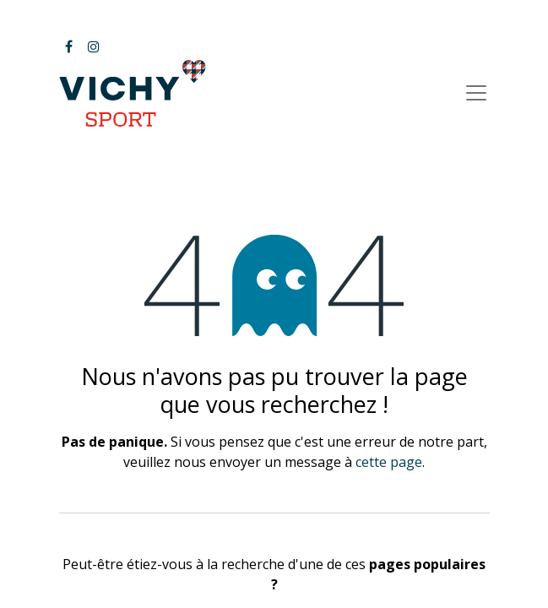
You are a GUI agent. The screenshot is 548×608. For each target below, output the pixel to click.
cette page (388, 462)
